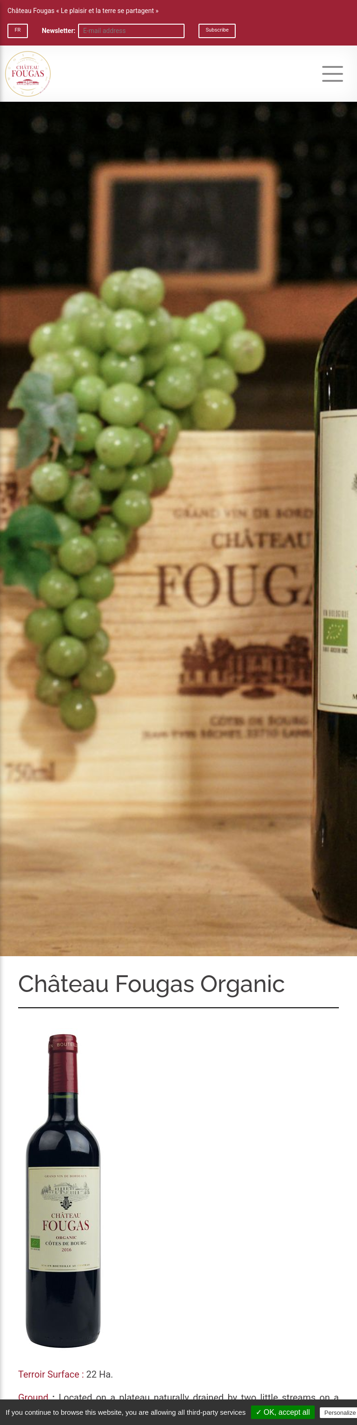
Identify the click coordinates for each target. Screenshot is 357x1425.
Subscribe (216, 30)
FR (17, 30)
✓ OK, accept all (283, 1412)
